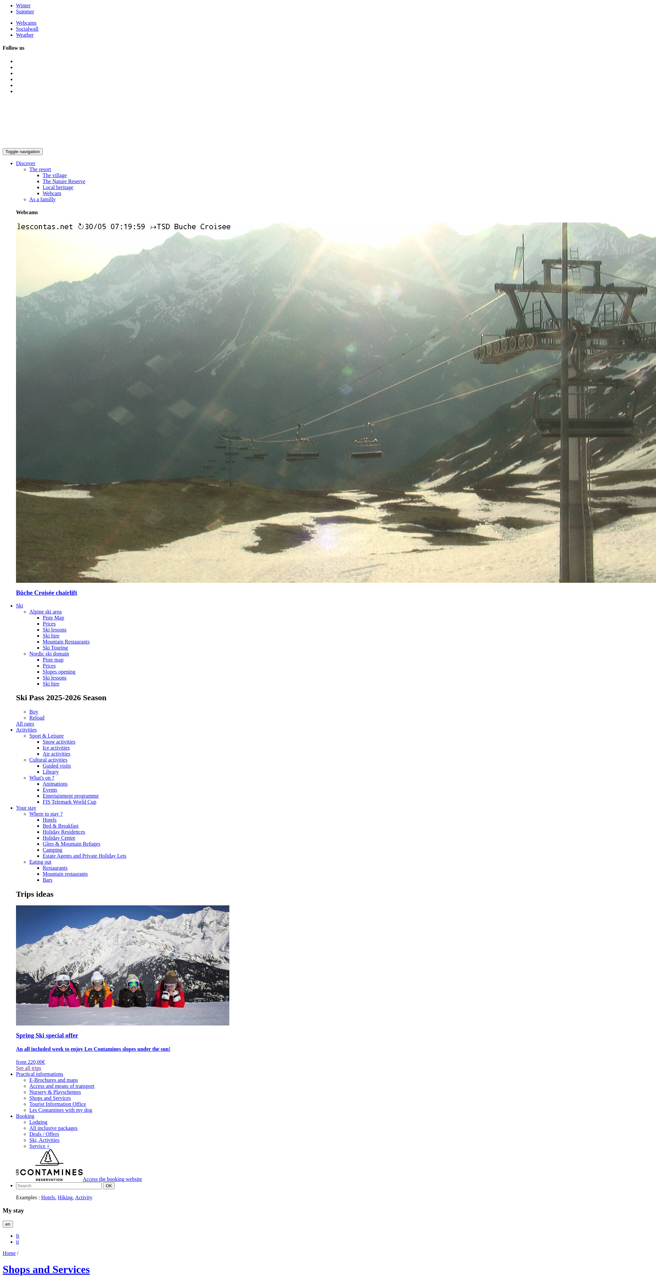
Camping (52, 850)
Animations (55, 784)
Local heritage (58, 187)
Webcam (52, 193)
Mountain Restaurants (66, 642)
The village (55, 175)
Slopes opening (59, 672)
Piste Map (53, 617)
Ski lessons (55, 629)
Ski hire (51, 635)
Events (50, 790)
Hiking (65, 1197)
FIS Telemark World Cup (69, 802)
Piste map (53, 660)
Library (51, 772)
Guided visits (57, 766)
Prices (49, 623)
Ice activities (56, 748)
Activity (83, 1197)
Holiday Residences (64, 832)
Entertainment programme (71, 796)
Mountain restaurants (65, 874)
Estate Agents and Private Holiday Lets (84, 856)
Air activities (56, 754)
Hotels (50, 820)
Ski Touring (55, 648)
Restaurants (55, 868)
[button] (25, 163)
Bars (47, 880)
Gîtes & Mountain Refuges (71, 844)
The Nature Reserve (64, 181)
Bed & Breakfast (61, 826)
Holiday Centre (59, 838)
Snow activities (59, 742)
